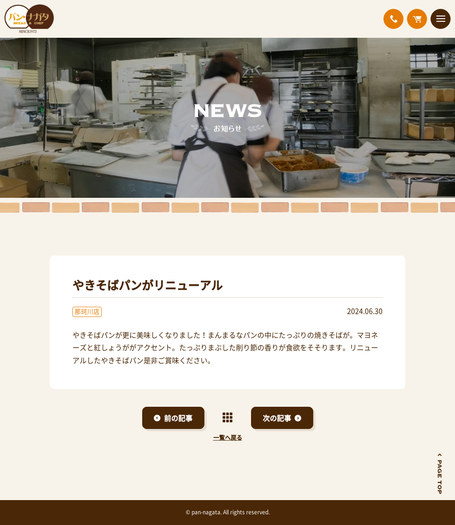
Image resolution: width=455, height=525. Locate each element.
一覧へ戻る (227, 437)
